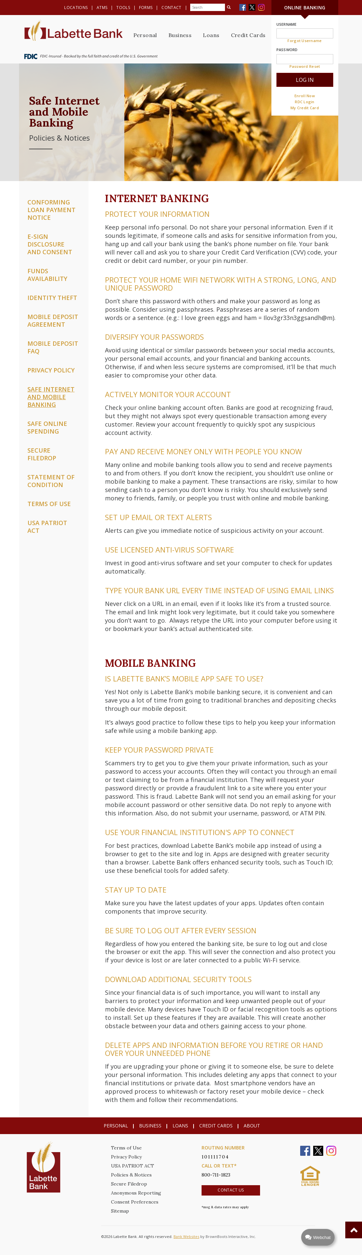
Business (180, 35)
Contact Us (231, 1190)
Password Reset (304, 66)
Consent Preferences (134, 1202)
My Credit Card (304, 107)
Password (287, 49)
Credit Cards (248, 35)
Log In (305, 80)
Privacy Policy (126, 1157)
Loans (211, 35)
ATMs (102, 7)
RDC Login (304, 101)
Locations (76, 7)
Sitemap (120, 1211)
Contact (171, 7)
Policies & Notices (131, 1175)
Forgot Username (304, 40)
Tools (123, 7)
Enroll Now (304, 95)
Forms (146, 7)
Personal (145, 35)
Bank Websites (186, 1236)
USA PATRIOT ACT (132, 1166)
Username (286, 24)
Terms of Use (126, 1148)
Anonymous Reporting (136, 1193)
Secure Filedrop (129, 1184)
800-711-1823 (216, 1175)
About (252, 1125)
